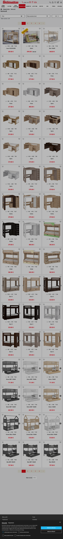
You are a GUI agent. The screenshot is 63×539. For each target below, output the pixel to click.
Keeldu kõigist (51, 531)
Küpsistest (11, 522)
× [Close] (60, 522)
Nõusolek (4, 522)
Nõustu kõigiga (51, 527)
